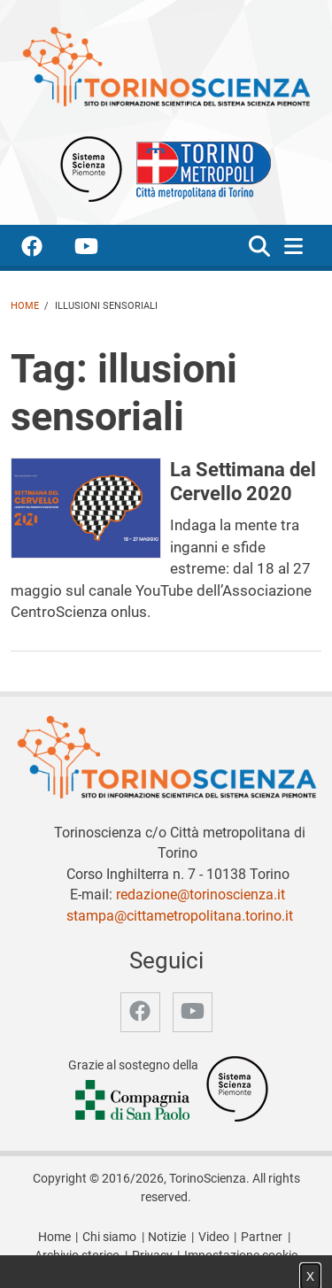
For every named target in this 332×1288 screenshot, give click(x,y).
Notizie (167, 1237)
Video (213, 1237)
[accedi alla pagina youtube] (100, 249)
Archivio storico (77, 1255)
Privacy (152, 1255)
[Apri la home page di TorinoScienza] (166, 66)
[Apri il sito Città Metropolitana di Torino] (199, 167)
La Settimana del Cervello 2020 (243, 481)
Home (25, 306)
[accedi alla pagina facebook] (46, 249)
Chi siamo (109, 1237)
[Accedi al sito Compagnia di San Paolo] (134, 1100)
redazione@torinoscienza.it (200, 894)
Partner (261, 1237)
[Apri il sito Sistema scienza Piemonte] (91, 167)
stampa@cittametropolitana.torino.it (179, 915)
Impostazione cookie (240, 1255)
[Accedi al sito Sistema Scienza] (237, 1087)
